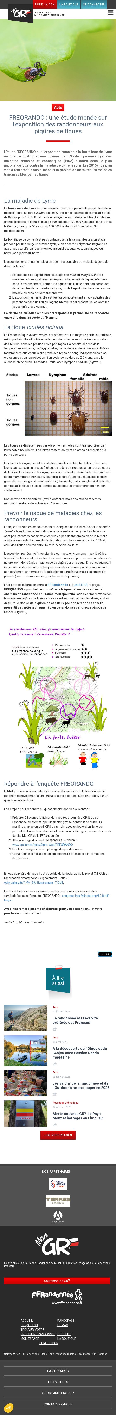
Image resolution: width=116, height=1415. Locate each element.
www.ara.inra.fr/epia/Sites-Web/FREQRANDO (42, 845)
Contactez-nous (58, 1404)
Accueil (27, 1320)
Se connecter (94, 4)
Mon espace (30, 1339)
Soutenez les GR (57, 1280)
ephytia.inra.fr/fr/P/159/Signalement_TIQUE (33, 882)
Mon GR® (20, 10)
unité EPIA (81, 585)
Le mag (62, 1325)
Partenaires (58, 1371)
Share (55, 1029)
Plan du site (47, 1354)
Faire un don (45, 4)
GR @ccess (29, 1325)
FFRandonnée (31, 1354)
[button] (9, 1408)
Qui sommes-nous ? (58, 1393)
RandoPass (66, 1320)
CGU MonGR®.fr (87, 1354)
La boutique (68, 4)
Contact (102, 1354)
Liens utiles (58, 1382)
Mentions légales (66, 1354)
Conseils (64, 1334)
